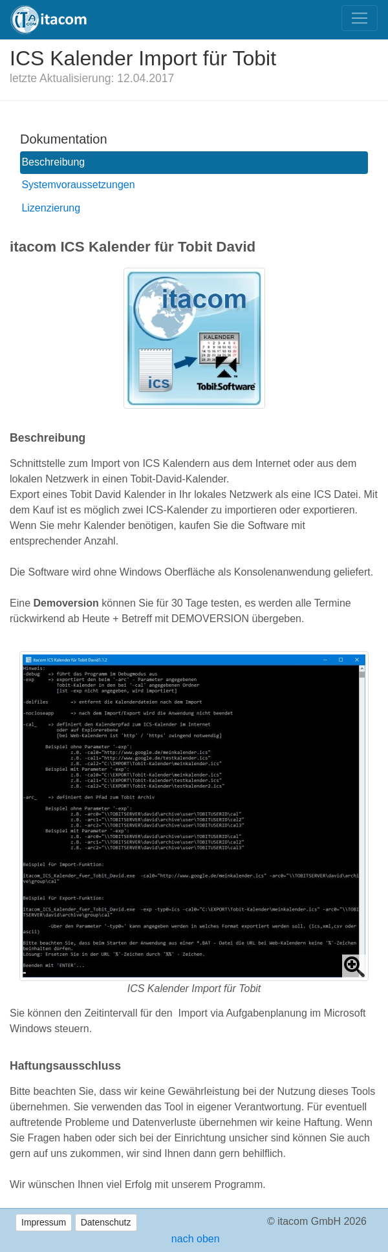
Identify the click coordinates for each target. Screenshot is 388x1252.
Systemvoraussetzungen (78, 184)
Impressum (43, 1222)
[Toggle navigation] (359, 18)
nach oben (193, 1238)
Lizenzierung (50, 207)
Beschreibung (53, 161)
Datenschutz (106, 1222)
